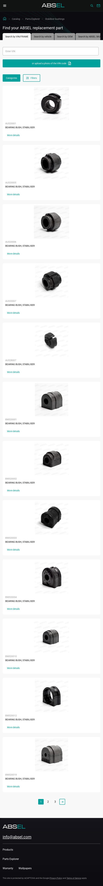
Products (8, 849)
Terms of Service (74, 878)
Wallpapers (25, 868)
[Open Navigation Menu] (5, 6)
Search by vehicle (42, 36)
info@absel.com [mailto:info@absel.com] (17, 837)
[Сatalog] (92, 6)
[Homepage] (53, 5)
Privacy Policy (56, 878)
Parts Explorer (32, 19)
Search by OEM (65, 36)
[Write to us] (98, 6)
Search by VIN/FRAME (16, 36)
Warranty (8, 868)
